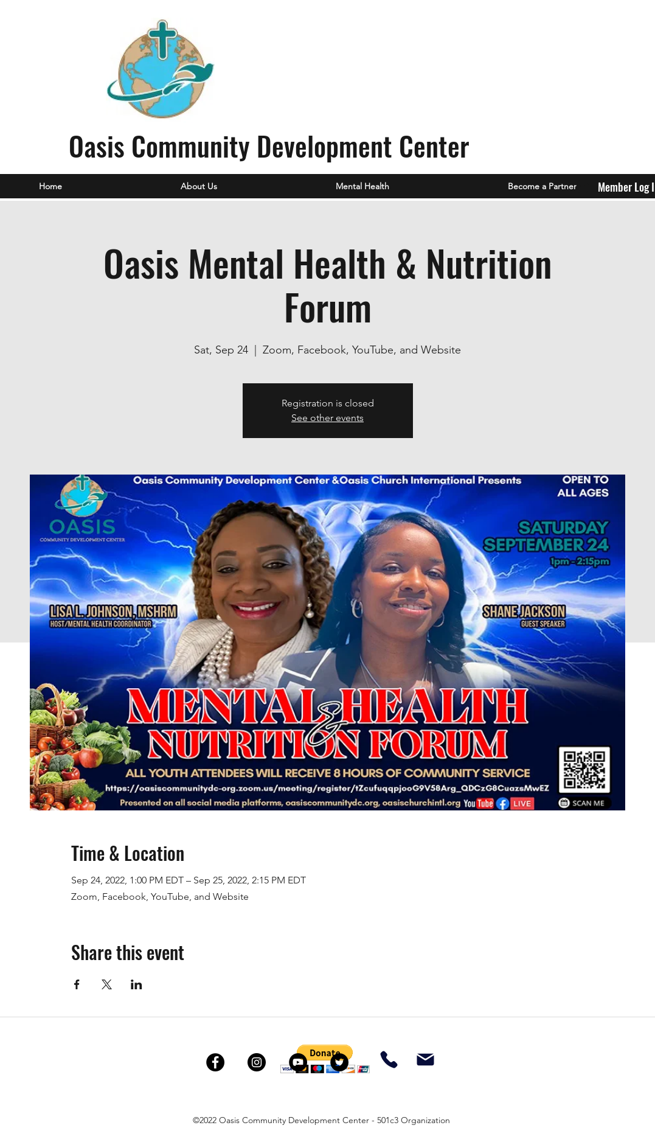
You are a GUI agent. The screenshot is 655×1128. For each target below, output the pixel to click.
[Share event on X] (107, 984)
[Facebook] (215, 1062)
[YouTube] (298, 1062)
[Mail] (425, 1060)
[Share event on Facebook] (77, 984)
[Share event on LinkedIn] (136, 984)
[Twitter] (339, 1062)
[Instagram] (257, 1062)
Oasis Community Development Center (269, 145)
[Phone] (388, 1060)
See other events (327, 417)
